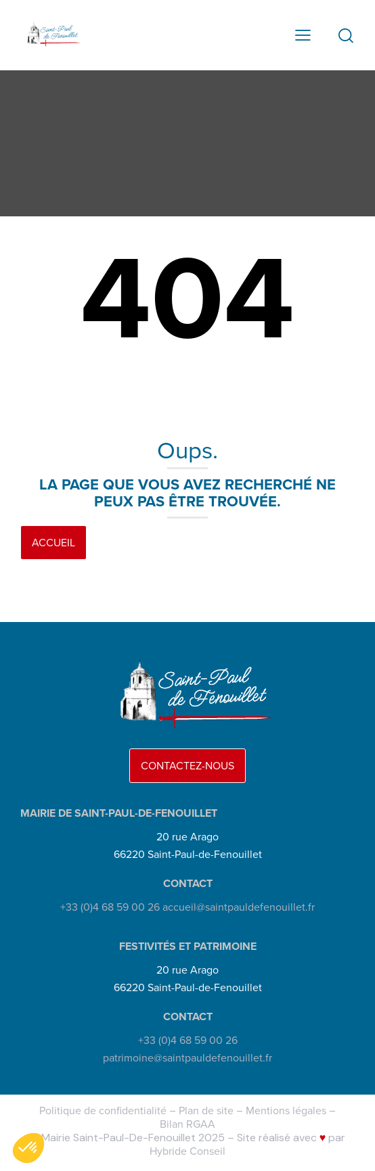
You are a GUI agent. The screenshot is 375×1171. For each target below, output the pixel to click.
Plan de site (206, 1110)
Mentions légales (286, 1110)
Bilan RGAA (187, 1124)
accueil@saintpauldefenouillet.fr (238, 907)
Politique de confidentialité (103, 1110)
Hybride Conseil (187, 1151)
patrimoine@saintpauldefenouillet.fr (187, 1058)
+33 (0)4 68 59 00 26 (110, 907)
